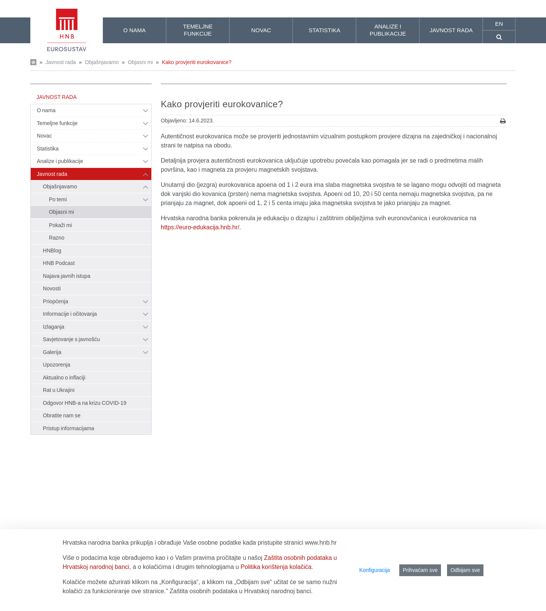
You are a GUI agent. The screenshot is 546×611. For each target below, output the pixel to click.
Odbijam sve (465, 570)
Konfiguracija (374, 570)
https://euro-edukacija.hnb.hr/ (200, 227)
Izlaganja (53, 327)
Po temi (58, 199)
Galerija (52, 352)
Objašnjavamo (102, 62)
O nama (46, 110)
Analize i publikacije (60, 161)
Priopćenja (55, 301)
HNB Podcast (59, 263)
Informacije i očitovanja (70, 314)
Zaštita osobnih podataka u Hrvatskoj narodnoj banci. (240, 591)
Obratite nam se (61, 415)
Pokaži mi (60, 225)
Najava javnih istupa (66, 276)
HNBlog (52, 251)
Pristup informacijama (68, 428)
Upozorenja (56, 365)
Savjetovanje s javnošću (71, 339)
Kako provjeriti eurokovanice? (197, 62)
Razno (56, 238)
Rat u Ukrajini (59, 390)
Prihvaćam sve (420, 570)
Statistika (48, 149)
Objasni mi (140, 62)
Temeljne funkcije (57, 123)
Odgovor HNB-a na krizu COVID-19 (84, 403)
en (499, 23)
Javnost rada (61, 62)
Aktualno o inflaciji (64, 377)
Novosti (52, 288)
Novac (44, 136)
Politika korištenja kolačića (276, 567)
